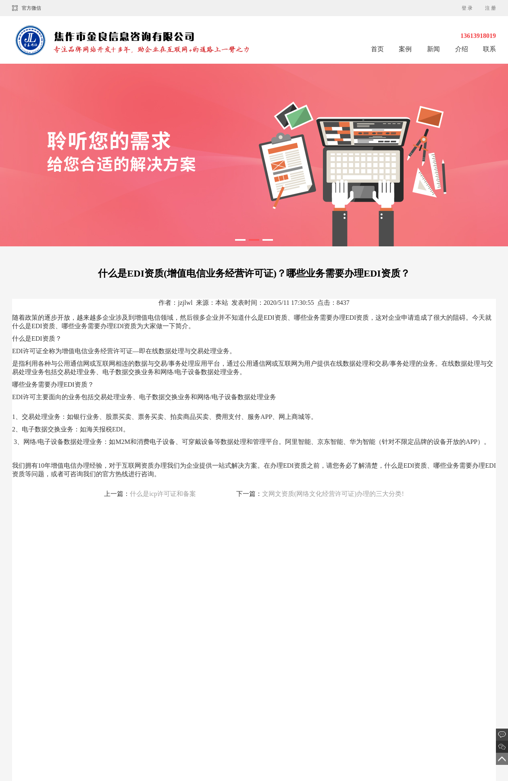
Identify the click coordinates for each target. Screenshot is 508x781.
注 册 (490, 8)
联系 (489, 49)
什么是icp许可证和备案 (163, 493)
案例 (406, 49)
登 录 (467, 8)
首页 (377, 49)
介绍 (461, 49)
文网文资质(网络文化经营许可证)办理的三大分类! (333, 493)
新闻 (434, 49)
